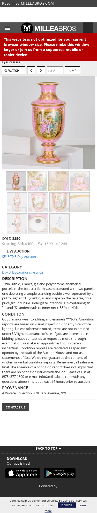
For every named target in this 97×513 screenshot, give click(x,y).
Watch (13, 70)
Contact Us (15, 407)
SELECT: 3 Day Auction (19, 256)
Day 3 (6, 272)
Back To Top (48, 448)
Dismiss (66, 505)
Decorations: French (27, 272)
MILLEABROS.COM (37, 3)
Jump (72, 70)
